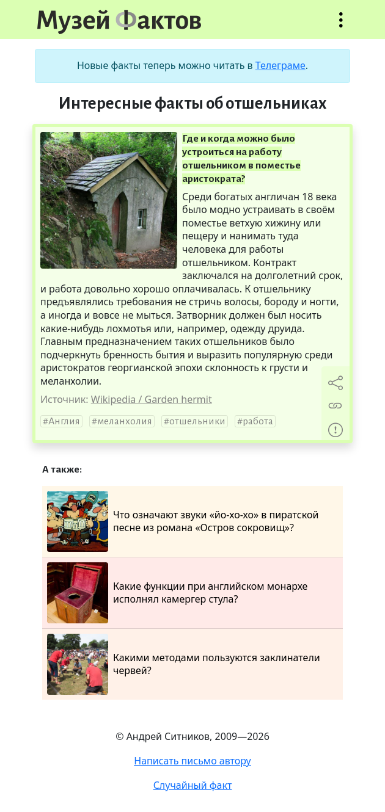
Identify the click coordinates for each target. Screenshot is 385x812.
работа (258, 421)
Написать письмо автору (192, 760)
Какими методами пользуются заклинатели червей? (183, 664)
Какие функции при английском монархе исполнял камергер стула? (177, 592)
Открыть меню (341, 26)
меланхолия (124, 421)
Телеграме (280, 65)
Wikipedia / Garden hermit (151, 399)
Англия (64, 421)
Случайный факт (192, 785)
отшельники (197, 421)
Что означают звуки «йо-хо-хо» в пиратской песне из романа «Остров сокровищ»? (182, 521)
